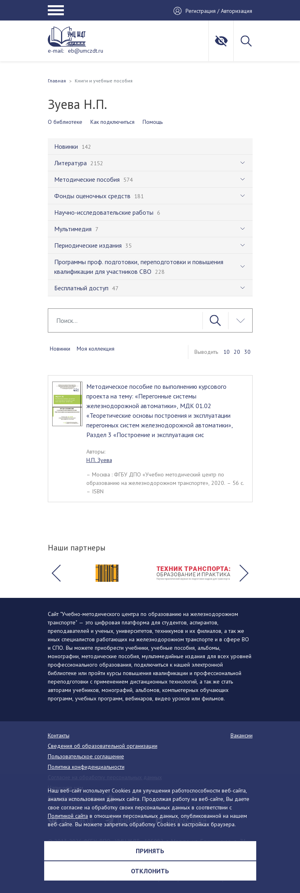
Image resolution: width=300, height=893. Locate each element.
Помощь (153, 121)
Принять (150, 851)
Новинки (60, 348)
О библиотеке (65, 121)
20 (237, 351)
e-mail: (56, 50)
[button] (56, 573)
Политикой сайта (68, 815)
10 (226, 351)
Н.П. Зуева (99, 460)
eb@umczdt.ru (85, 50)
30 (247, 351)
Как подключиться (112, 121)
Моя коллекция (95, 348)
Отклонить (150, 871)
